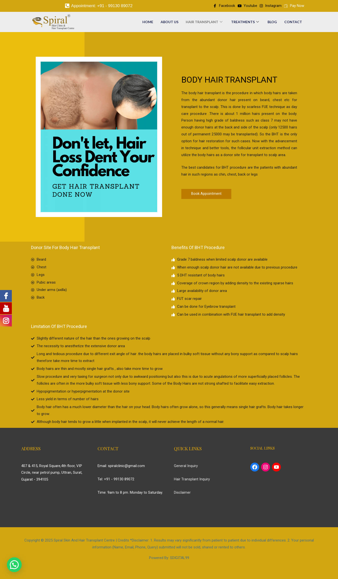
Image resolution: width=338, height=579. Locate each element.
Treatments (245, 23)
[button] (206, 195)
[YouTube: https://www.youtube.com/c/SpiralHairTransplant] (276, 468)
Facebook (224, 6)
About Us (169, 23)
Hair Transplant (205, 23)
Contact (293, 23)
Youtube (247, 6)
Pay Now (294, 6)
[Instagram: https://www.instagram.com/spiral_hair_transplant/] (265, 468)
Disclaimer (182, 493)
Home (147, 23)
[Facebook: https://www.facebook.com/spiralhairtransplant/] (254, 468)
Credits (123, 542)
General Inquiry (186, 467)
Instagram (271, 6)
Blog (272, 23)
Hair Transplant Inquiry (192, 480)
